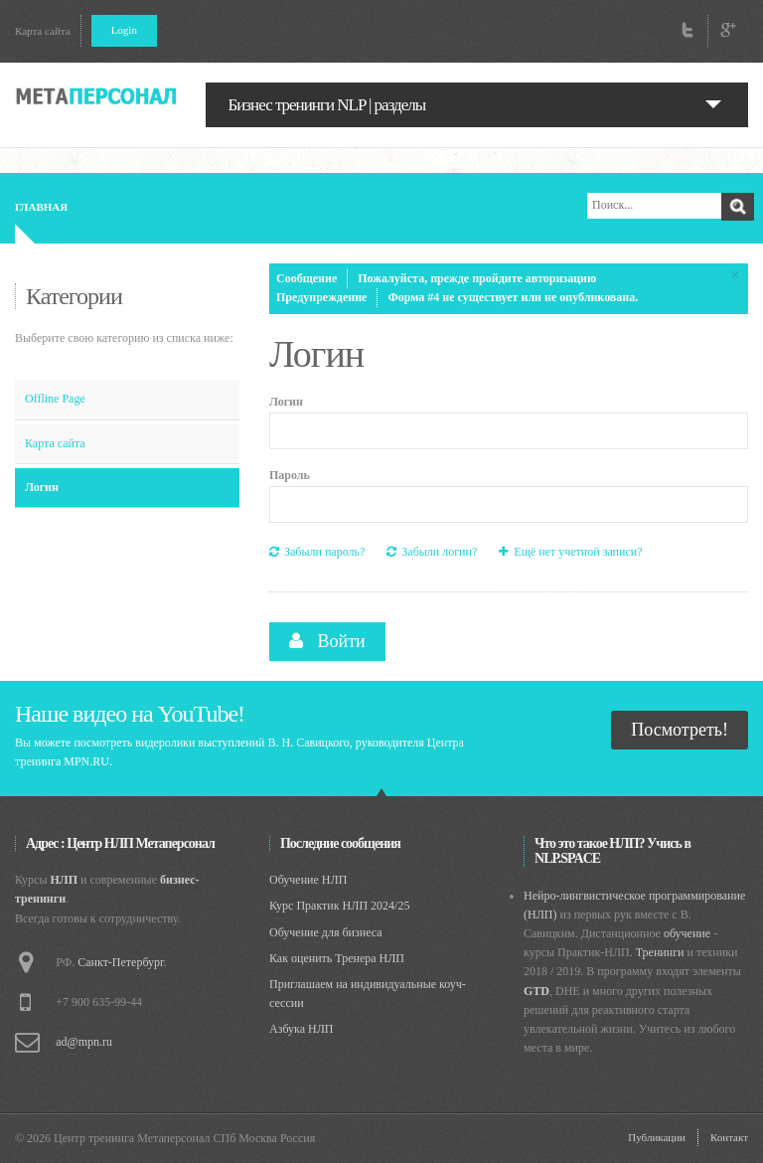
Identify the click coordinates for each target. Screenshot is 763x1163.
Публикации (657, 1137)
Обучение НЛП (308, 880)
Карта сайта (43, 31)
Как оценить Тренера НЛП (336, 958)
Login (124, 30)
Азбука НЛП (301, 1029)
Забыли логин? (431, 552)
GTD (536, 991)
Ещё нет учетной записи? (570, 552)
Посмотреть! (679, 730)
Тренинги (660, 952)
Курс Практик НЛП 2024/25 (339, 906)
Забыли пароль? (317, 552)
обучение (687, 933)
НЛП (64, 880)
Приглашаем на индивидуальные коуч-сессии (367, 993)
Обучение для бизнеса (325, 932)
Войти (327, 641)
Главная (41, 207)
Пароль (289, 475)
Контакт (729, 1137)
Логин (42, 487)
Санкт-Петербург (120, 962)
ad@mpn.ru (84, 1042)
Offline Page (55, 399)
